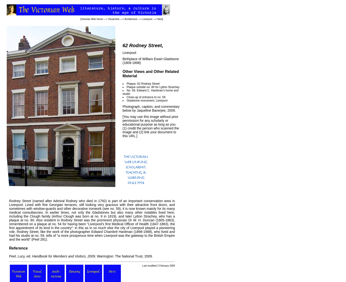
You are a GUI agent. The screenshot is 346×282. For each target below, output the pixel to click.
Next (159, 19)
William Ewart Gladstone (160, 59)
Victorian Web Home (92, 19)
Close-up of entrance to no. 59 (146, 97)
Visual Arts (113, 19)
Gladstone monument (140, 100)
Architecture (130, 19)
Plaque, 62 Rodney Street (143, 83)
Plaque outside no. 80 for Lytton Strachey (153, 87)
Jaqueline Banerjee (151, 110)
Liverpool (147, 19)
